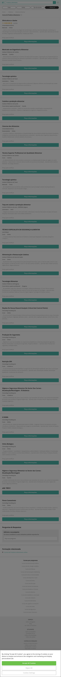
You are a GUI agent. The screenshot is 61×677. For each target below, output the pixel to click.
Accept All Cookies (29, 663)
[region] (30, 663)
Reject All (29, 668)
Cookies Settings (29, 673)
